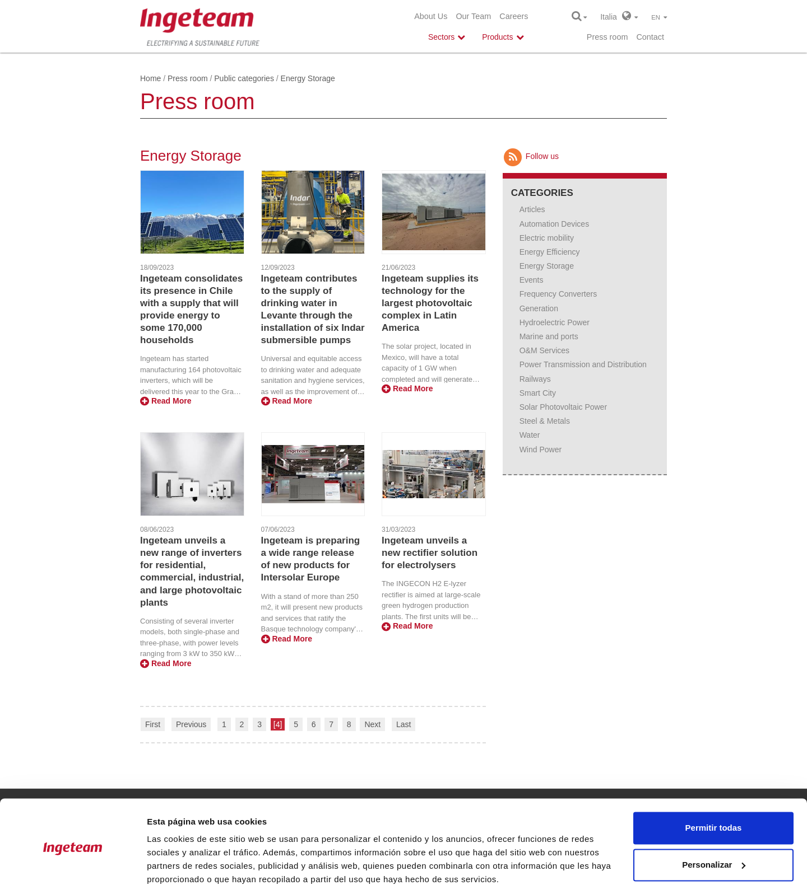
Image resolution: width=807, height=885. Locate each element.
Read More (165, 400)
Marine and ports (549, 336)
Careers (513, 16)
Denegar (713, 854)
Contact (650, 36)
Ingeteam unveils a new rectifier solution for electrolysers (429, 552)
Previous (191, 724)
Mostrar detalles (179, 863)
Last (403, 724)
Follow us (531, 156)
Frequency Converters (558, 293)
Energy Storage (547, 265)
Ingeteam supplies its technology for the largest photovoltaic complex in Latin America (430, 303)
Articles (532, 209)
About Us (430, 16)
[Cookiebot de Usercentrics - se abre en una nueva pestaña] (73, 863)
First (152, 724)
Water (530, 434)
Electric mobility (547, 237)
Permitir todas (713, 780)
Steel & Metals (545, 420)
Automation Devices (555, 223)
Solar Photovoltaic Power (563, 406)
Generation (539, 308)
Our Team (473, 16)
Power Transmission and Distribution (583, 364)
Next (372, 724)
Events (532, 279)
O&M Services (544, 350)
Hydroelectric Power (555, 322)
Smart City (538, 392)
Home (150, 78)
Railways (535, 378)
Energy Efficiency (550, 251)
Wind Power (541, 449)
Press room (607, 36)
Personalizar (713, 817)
